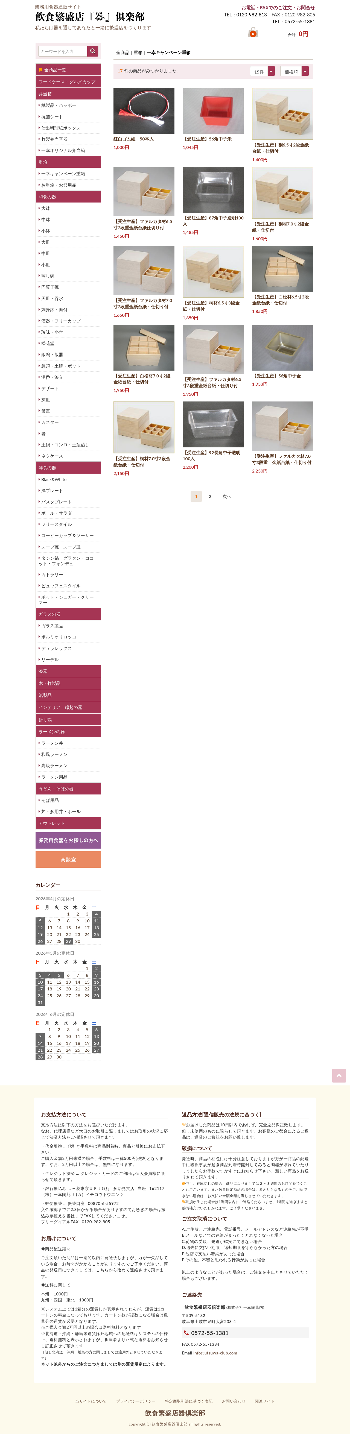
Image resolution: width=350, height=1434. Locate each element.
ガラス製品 (51, 625)
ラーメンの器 (52, 731)
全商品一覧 (52, 69)
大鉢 (45, 208)
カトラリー (51, 574)
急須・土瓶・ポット (60, 365)
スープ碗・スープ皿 (60, 546)
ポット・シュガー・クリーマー (66, 599)
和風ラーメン (54, 754)
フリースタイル (56, 524)
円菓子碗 (49, 286)
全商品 (122, 52)
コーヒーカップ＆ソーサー (67, 535)
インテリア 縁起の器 (60, 707)
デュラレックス (56, 648)
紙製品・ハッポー (58, 105)
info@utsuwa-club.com (215, 1352)
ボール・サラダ (56, 512)
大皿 (45, 242)
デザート (49, 388)
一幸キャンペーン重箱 (62, 173)
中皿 (45, 253)
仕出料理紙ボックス (60, 127)
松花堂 (47, 343)
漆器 (43, 671)
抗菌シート (51, 116)
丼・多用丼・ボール (60, 811)
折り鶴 (45, 719)
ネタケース (51, 455)
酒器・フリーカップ (60, 320)
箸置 (45, 410)
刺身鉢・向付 (54, 309)
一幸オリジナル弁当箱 (62, 150)
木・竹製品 (49, 683)
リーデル (49, 659)
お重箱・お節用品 (58, 184)
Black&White (53, 479)
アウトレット (52, 823)
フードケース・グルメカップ (67, 81)
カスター (49, 422)
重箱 (43, 162)
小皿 (45, 264)
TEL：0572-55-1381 (293, 21)
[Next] (227, 496)
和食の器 (47, 196)
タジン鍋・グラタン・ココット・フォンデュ (66, 560)
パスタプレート (56, 501)
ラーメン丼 (51, 743)
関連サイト (265, 1401)
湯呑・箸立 (51, 377)
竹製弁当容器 (54, 139)
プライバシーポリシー (136, 1401)
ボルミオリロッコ (58, 636)
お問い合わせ (234, 1401)
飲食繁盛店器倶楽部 (175, 1413)
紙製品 (45, 695)
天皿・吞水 (51, 298)
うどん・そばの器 (56, 788)
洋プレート (51, 490)
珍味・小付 (51, 332)
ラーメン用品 (54, 776)
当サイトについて (91, 1401)
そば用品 (49, 800)
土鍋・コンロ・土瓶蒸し (64, 444)
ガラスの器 (49, 614)
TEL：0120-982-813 (245, 14)
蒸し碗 (47, 275)
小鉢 (45, 230)
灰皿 (45, 399)
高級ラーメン (54, 765)
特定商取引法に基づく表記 (189, 1401)
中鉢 (45, 219)
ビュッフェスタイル (60, 585)
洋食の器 (47, 467)
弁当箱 (45, 93)
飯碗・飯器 (51, 354)
